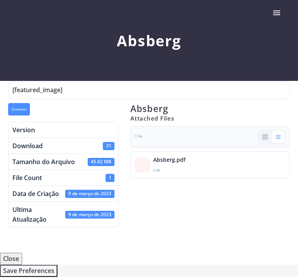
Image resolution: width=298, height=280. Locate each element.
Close (11, 258)
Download (19, 109)
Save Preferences (28, 270)
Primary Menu (276, 12)
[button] (265, 137)
